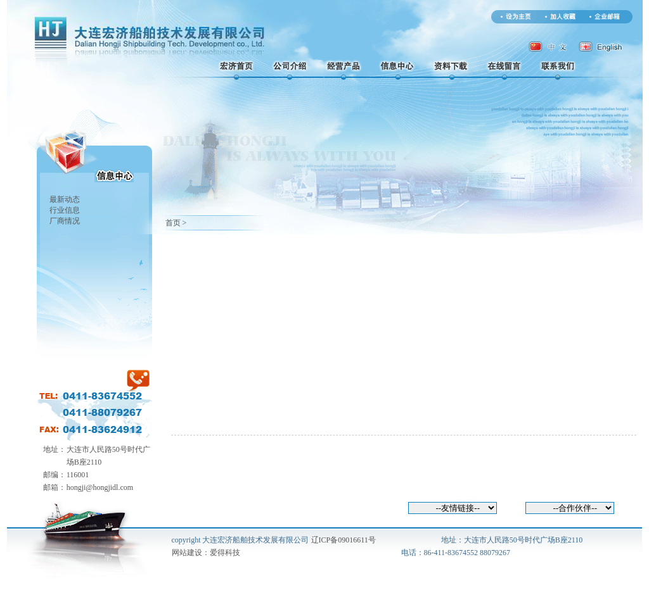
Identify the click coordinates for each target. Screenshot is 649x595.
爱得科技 (225, 552)
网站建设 (187, 552)
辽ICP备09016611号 (343, 540)
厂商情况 (64, 220)
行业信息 (64, 210)
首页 (173, 222)
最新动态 (64, 199)
